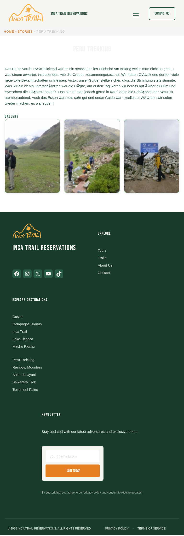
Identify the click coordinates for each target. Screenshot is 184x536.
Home (9, 31)
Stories (25, 31)
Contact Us (162, 13)
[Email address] (73, 457)
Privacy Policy (117, 529)
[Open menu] (136, 13)
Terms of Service (151, 529)
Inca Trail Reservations (69, 13)
